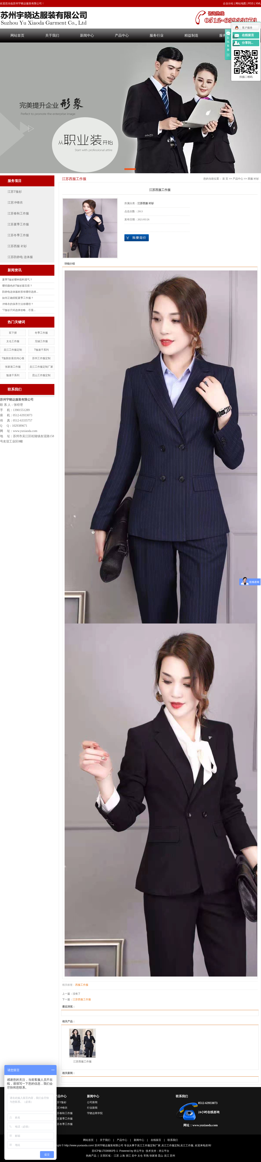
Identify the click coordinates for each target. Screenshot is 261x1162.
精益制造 (191, 35)
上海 (122, 1155)
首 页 (225, 178)
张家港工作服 (13, 366)
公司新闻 (92, 1102)
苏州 (172, 1155)
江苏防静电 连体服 (20, 257)
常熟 (146, 1155)
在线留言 (156, 1140)
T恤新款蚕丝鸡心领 (13, 358)
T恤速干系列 (41, 349)
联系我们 (182, 1096)
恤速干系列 (12, 375)
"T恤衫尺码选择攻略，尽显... (19, 310)
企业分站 (228, 3)
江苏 (116, 1155)
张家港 (153, 1155)
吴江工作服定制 (13, 349)
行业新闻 (92, 1107)
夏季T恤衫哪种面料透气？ (17, 279)
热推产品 (91, 1155)
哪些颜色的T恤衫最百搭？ (17, 285)
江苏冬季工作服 (18, 235)
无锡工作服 (41, 341)
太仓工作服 (12, 341)
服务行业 (157, 35)
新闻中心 (87, 35)
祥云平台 (139, 1150)
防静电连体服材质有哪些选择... (20, 291)
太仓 (140, 1155)
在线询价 (136, 237)
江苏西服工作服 (82, 999)
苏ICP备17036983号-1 (105, 1150)
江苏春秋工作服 (18, 213)
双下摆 (13, 332)
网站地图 (241, 3)
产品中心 (122, 35)
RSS (251, 3)
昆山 (160, 1155)
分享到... (247, 42)
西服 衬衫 (253, 178)
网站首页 (17, 35)
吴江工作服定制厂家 (41, 366)
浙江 (128, 1155)
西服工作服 (81, 984)
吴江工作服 (186, 1145)
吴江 (166, 1155)
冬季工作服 (41, 332)
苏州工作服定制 (41, 358)
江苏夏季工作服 (18, 224)
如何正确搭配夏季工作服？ (17, 297)
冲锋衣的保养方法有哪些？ (17, 304)
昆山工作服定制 (41, 375)
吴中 (134, 1155)
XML (258, 3)
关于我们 (52, 35)
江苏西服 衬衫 (17, 246)
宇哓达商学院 (95, 1113)
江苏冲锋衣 (15, 202)
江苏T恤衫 (15, 191)
